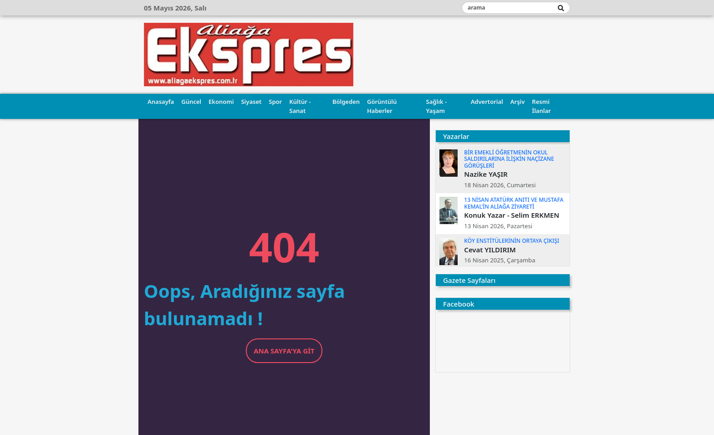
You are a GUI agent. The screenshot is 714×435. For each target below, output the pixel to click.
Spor (275, 101)
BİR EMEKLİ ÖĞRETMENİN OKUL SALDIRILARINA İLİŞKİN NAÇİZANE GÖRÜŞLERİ (509, 158)
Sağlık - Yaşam (436, 106)
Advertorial (487, 101)
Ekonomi (221, 101)
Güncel (191, 101)
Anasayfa (161, 101)
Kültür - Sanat (300, 106)
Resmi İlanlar (541, 106)
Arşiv (517, 101)
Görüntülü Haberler (382, 106)
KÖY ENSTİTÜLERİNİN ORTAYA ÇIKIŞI (511, 241)
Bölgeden (346, 101)
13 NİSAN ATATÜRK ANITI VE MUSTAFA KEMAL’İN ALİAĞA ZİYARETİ (513, 203)
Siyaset (251, 101)
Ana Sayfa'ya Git (284, 350)
